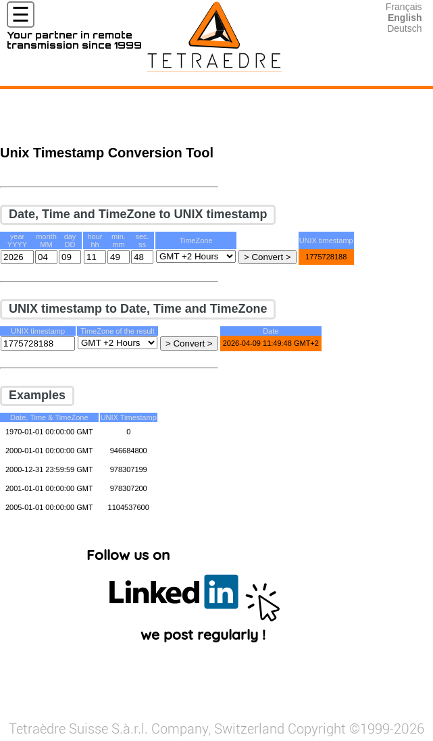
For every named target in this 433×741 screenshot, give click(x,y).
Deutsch (404, 28)
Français (404, 6)
